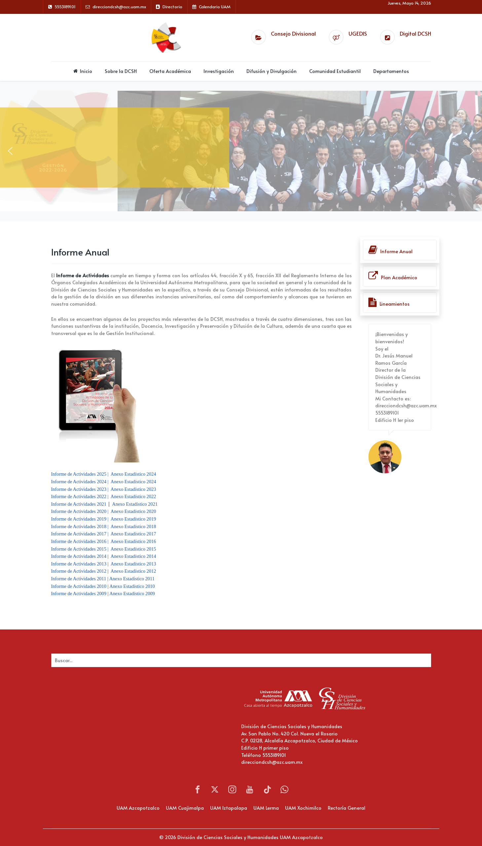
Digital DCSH (415, 33)
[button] (10, 151)
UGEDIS (358, 33)
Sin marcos (117, 725)
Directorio (172, 7)
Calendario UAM (215, 7)
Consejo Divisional (293, 33)
